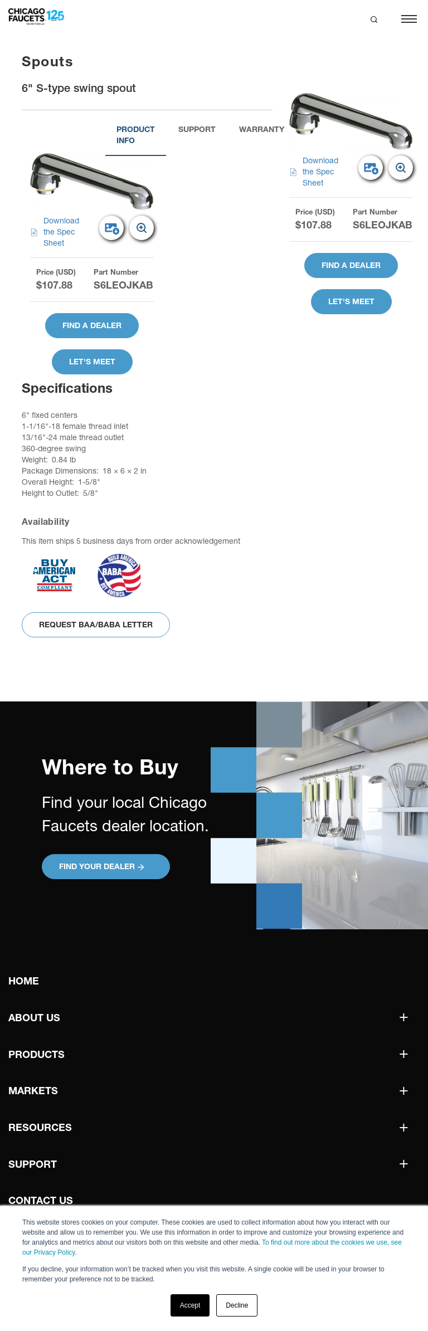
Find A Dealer (91, 325)
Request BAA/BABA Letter (96, 625)
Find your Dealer (101, 866)
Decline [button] (237, 1305)
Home (23, 980)
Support (32, 1164)
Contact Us (40, 1200)
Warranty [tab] (261, 129)
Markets (33, 1090)
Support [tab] (197, 129)
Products (36, 1054)
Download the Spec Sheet (54, 232)
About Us (34, 1017)
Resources (40, 1127)
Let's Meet (92, 362)
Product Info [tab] (135, 134)
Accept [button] (190, 1305)
